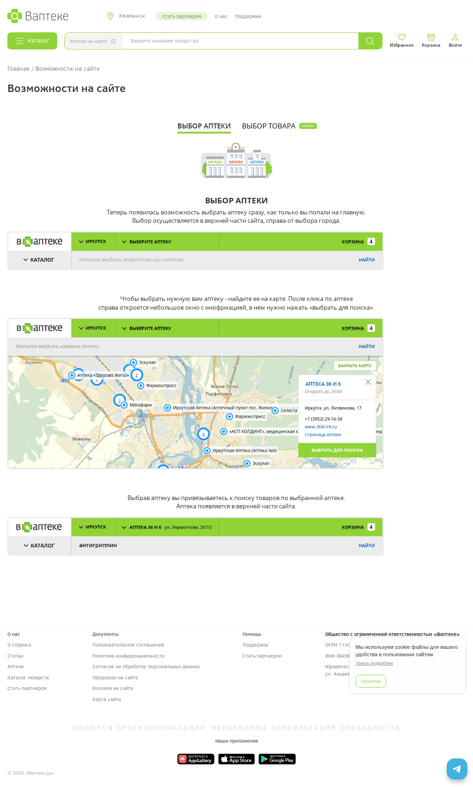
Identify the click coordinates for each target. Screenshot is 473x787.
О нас (221, 15)
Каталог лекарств (28, 677)
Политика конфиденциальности (128, 655)
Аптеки (15, 666)
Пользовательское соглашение (128, 644)
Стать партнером (181, 15)
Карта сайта (106, 698)
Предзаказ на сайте (115, 677)
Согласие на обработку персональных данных (146, 666)
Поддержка (248, 15)
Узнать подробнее (374, 662)
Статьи (15, 655)
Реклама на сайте (112, 687)
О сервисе (19, 644)
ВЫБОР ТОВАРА (269, 126)
